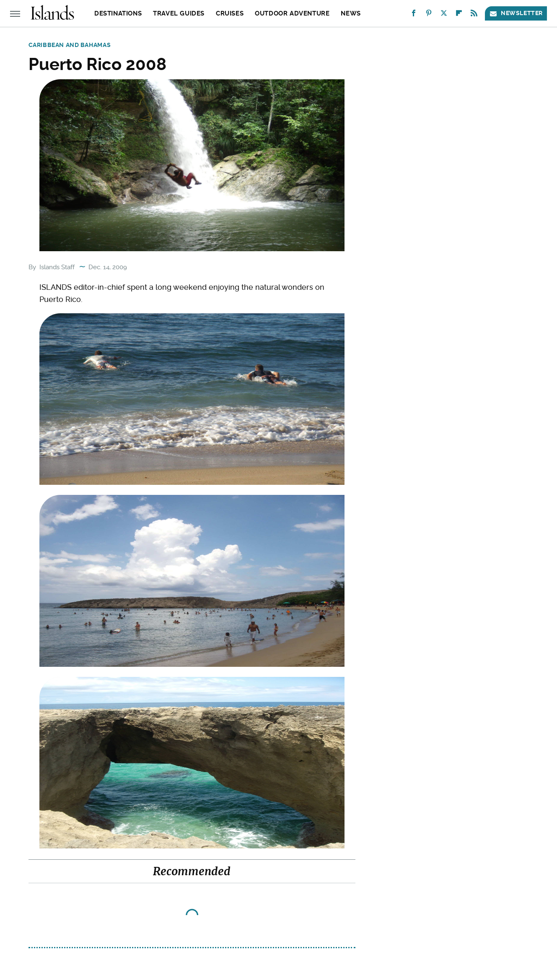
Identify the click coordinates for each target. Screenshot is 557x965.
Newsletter (516, 13)
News (350, 13)
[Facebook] (413, 15)
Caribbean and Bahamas (69, 45)
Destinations (118, 13)
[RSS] (474, 15)
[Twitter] (444, 15)
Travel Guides (179, 13)
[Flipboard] (459, 15)
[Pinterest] (429, 15)
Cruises (230, 13)
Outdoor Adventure (292, 13)
